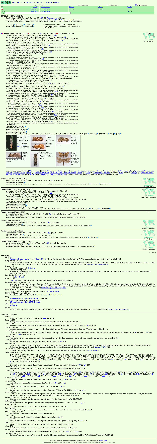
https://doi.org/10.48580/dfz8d (97, 264)
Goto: (36, 13)
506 (42, 49)
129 (28, 374)
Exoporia (38, 2)
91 (50, 214)
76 (73, 379)
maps (150, 41)
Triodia (71, 7)
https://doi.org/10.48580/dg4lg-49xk (53, 288)
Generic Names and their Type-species (48, 295)
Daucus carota (51, 171)
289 (39, 376)
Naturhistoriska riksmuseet (30, 298)
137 (67, 431)
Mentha (79, 173)
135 (48, 45)
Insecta (20, 2)
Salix (52, 174)
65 (119, 372)
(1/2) (36, 207)
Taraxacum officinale (94, 171)
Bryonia (28, 173)
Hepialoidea (48, 2)
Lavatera (107, 173)
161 (59, 374)
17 (56, 20)
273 (23, 376)
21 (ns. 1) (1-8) (37, 83)
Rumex (37, 171)
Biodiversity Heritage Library (20, 259)
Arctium (60, 171)
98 (49, 78)
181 (53, 111)
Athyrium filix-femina (110, 171)
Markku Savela (103, 440)
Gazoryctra (34, 9)
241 (137, 374)
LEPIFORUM (103, 134)
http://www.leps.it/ (53, 291)
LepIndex (21, 182)
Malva (31, 171)
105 (85, 365)
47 (52, 180)
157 (44, 98)
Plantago (134, 173)
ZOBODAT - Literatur (32, 302)
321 (70, 376)
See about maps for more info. (119, 309)
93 (54, 199)
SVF (118, 134)
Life (14, 2)
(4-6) (38, 222)
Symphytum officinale (137, 171)
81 (126, 359)
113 (13, 374)
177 (48, 222)
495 (147, 332)
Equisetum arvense (56, 173)
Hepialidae (58, 2)
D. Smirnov (49, 145)
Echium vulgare (123, 171)
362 (49, 233)
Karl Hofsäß (25, 148)
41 (95, 359)
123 (49, 83)
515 (19, 334)
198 (41, 18)
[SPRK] (22, 127)
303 (56, 92)
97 (80, 365)
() (100, 7)
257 (153, 374)
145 (44, 318)
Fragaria (44, 174)
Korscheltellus (45, 7)
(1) (35, 20)
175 (82, 421)
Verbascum (62, 174)
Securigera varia (70, 173)
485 (51, 193)
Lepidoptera (29, 2)
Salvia (88, 173)
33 (93, 372)
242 (60, 386)
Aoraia (35, 7)
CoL (12, 25)
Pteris (32, 174)
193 (50, 52)
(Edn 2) (45, 35)
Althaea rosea (98, 173)
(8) (43, 111)
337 (85, 376)
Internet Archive (41, 259)
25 (39, 359)
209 (106, 374)
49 (106, 372)
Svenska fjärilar (15, 298)
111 (74, 390)
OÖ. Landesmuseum (17, 302)
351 (56, 383)
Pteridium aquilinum (42, 173)
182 (53, 118)
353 (103, 376)
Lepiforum (13, 280)
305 (43, 59)
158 (40, 105)
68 (65, 379)
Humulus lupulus (19, 173)
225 (122, 374)
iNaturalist (20, 25)
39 (64, 191)
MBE (112, 134)
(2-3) (38, 98)
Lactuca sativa (72, 171)
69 (62, 86)
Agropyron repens (147, 173)
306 (55, 35)
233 (61, 341)
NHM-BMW (29, 25)
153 (141, 359)
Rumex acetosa (11, 174)
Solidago (81, 171)
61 (65, 37)
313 (42, 42)
